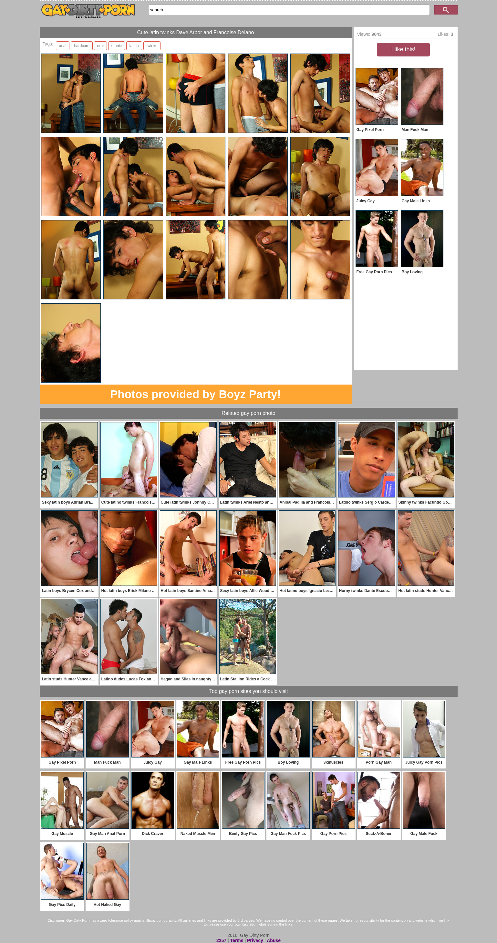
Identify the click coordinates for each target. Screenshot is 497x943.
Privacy (255, 940)
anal (63, 46)
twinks (152, 46)
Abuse (274, 940)
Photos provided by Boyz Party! (195, 394)
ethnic (116, 46)
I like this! (403, 49)
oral (100, 46)
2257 (221, 940)
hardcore (81, 46)
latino (134, 46)
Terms (236, 940)
